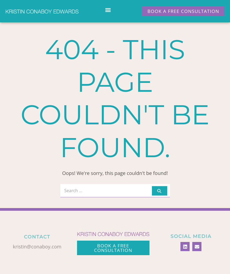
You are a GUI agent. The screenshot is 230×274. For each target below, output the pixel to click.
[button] (108, 9)
